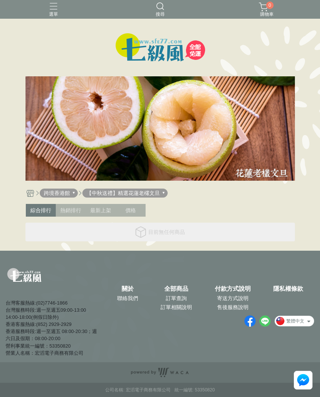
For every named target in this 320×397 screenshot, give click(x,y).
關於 (128, 289)
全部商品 (176, 289)
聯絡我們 (127, 298)
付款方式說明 (233, 289)
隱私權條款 (288, 289)
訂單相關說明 (176, 307)
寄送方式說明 (233, 298)
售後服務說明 (233, 307)
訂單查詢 (176, 298)
